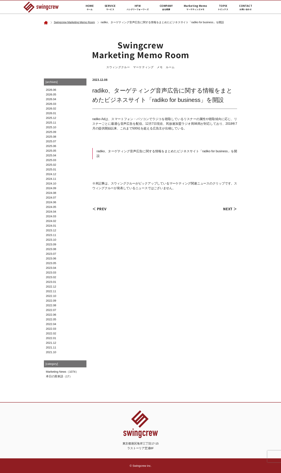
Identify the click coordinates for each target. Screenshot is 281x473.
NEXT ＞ (230, 208)
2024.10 (51, 183)
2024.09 (51, 188)
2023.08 (51, 249)
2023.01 (51, 281)
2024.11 (51, 178)
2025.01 (51, 169)
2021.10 (51, 352)
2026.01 (51, 113)
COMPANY (166, 7)
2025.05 (51, 150)
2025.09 (51, 132)
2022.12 (51, 286)
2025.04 (51, 155)
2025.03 (51, 160)
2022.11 (51, 291)
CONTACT (245, 7)
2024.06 (51, 202)
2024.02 (51, 221)
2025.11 (51, 122)
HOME (90, 7)
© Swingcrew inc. (140, 465)
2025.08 (51, 136)
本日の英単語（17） (59, 376)
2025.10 (51, 127)
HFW (138, 7)
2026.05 (51, 94)
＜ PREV (99, 208)
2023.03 (51, 272)
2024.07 (51, 197)
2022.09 (51, 300)
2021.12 (51, 342)
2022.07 (51, 310)
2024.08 (51, 192)
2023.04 (51, 267)
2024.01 (51, 225)
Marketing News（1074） (62, 371)
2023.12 (51, 230)
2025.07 (51, 141)
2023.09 (51, 244)
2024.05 (51, 206)
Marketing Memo (195, 7)
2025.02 (51, 164)
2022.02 (51, 333)
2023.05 (51, 263)
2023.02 (51, 277)
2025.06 (51, 146)
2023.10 (51, 239)
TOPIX (223, 7)
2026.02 (51, 108)
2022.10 (51, 296)
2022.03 (51, 328)
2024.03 (51, 216)
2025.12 (51, 117)
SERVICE (110, 7)
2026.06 (51, 89)
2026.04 (51, 99)
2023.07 (51, 253)
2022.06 (51, 314)
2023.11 (51, 235)
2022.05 (51, 319)
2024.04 (51, 211)
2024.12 (51, 174)
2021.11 (51, 347)
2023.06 (51, 258)
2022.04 (51, 324)
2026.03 (51, 103)
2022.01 (51, 338)
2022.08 (51, 305)
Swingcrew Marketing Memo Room (74, 22)
